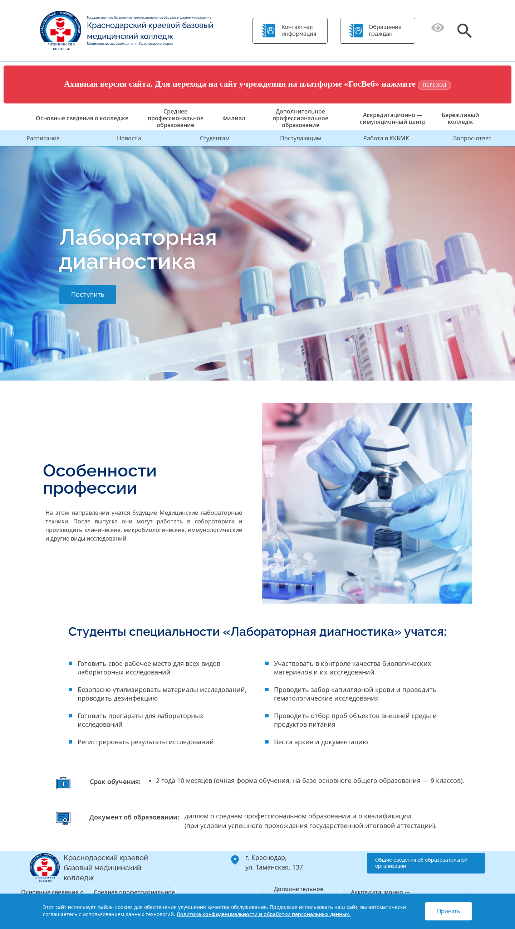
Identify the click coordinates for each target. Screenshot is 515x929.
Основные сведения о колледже (82, 118)
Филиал (233, 118)
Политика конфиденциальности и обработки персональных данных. (263, 914)
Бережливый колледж (460, 118)
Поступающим (300, 138)
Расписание (43, 138)
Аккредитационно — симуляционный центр (393, 118)
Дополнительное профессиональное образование (300, 118)
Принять (448, 911)
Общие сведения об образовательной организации (421, 863)
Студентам (215, 138)
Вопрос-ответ (472, 138)
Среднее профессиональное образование (175, 118)
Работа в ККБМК (386, 138)
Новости (129, 138)
